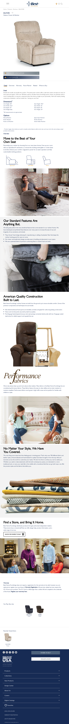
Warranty (19, 85)
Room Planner (27, 85)
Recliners (15, 9)
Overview (11, 85)
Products (10, 9)
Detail (5, 85)
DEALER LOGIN (45, 659)
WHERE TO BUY (46, 653)
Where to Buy (43, 85)
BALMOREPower (7, 640)
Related (35, 85)
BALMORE (21, 9)
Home (5, 9)
